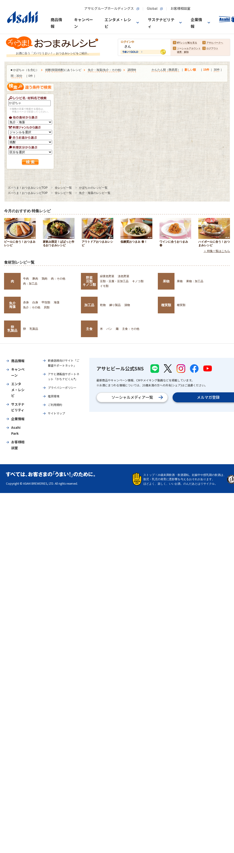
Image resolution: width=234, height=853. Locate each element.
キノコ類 (138, 281)
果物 (166, 281)
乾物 (103, 305)
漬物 (127, 305)
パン (109, 328)
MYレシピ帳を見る (187, 42)
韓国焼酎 (57, 70)
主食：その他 (130, 328)
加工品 (89, 305)
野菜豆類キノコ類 (89, 281)
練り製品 (115, 305)
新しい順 (190, 69)
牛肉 (26, 278)
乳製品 (34, 328)
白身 (35, 302)
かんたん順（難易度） (166, 69)
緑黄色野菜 (107, 276)
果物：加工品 (194, 281)
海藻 (57, 302)
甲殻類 (46, 302)
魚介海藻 (12, 304)
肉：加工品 (30, 283)
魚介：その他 (111, 70)
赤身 (26, 302)
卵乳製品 (12, 328)
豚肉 (35, 278)
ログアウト (212, 48)
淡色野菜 (123, 276)
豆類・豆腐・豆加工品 (114, 281)
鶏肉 (44, 278)
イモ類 (104, 286)
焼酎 (48, 70)
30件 (217, 69)
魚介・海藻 (95, 70)
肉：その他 (58, 278)
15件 (206, 69)
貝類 (47, 307)
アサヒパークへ (214, 42)
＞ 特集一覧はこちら (217, 251)
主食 (89, 329)
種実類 (166, 305)
